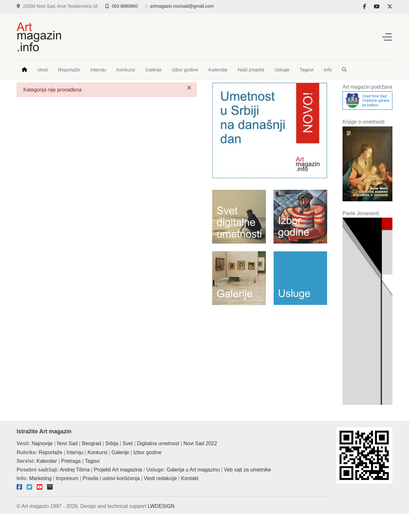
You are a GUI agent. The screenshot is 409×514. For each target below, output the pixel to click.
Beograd (91, 443)
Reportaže (50, 452)
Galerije (120, 452)
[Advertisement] (257, 35)
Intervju (74, 452)
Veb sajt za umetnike (247, 469)
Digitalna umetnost (158, 443)
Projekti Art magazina (118, 469)
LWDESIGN (161, 506)
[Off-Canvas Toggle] (387, 37)
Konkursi (97, 452)
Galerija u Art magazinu (193, 469)
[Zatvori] (189, 87)
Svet (127, 443)
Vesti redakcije (160, 478)
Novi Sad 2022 (200, 443)
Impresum (67, 478)
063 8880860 (125, 6)
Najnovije (42, 443)
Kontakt (189, 478)
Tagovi (92, 461)
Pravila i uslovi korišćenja (111, 478)
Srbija (112, 443)
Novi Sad (67, 443)
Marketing (40, 478)
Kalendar (46, 461)
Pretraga (71, 461)
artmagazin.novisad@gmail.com (181, 6)
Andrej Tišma (74, 469)
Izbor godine (147, 452)
